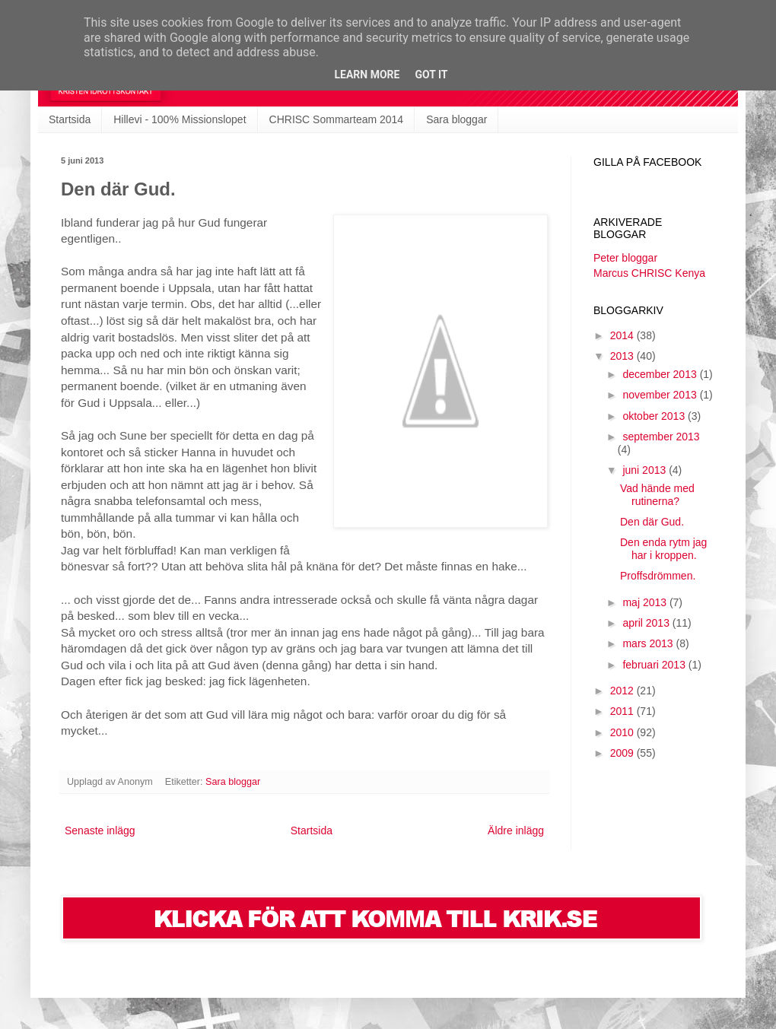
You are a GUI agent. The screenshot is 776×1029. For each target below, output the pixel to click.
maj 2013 (645, 602)
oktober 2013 (655, 416)
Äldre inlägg (516, 830)
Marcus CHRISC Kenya (649, 273)
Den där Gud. (652, 522)
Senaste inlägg (100, 830)
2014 (623, 335)
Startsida (70, 119)
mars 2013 (649, 643)
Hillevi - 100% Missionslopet (179, 119)
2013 (623, 356)
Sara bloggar (456, 119)
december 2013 (660, 374)
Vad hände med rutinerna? (657, 494)
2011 (623, 711)
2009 (623, 753)
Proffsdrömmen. (657, 576)
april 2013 (647, 623)
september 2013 (660, 436)
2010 (623, 732)
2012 (623, 690)
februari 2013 (655, 665)
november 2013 (660, 395)
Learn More (366, 74)
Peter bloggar (625, 258)
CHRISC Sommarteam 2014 (336, 119)
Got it (431, 74)
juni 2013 (645, 470)
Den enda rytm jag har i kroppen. (663, 548)
